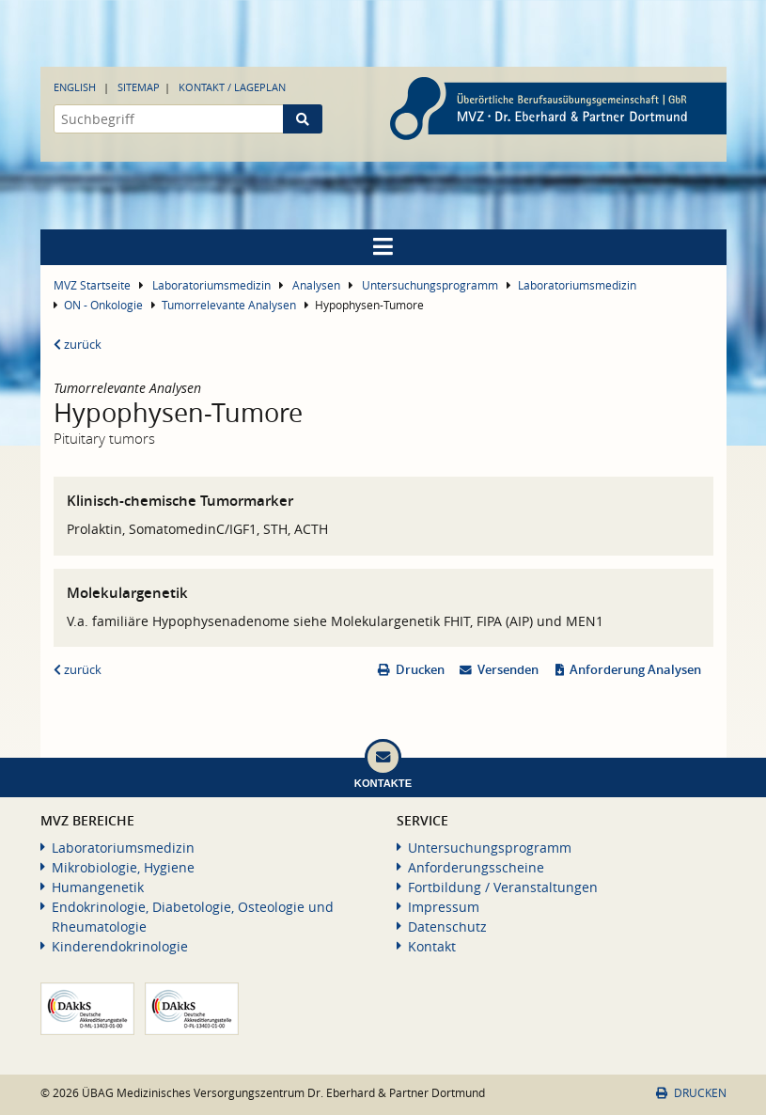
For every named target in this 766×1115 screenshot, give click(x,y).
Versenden (508, 670)
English (75, 87)
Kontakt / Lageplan (232, 87)
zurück (78, 345)
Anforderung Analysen (635, 670)
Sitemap (138, 87)
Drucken (420, 670)
